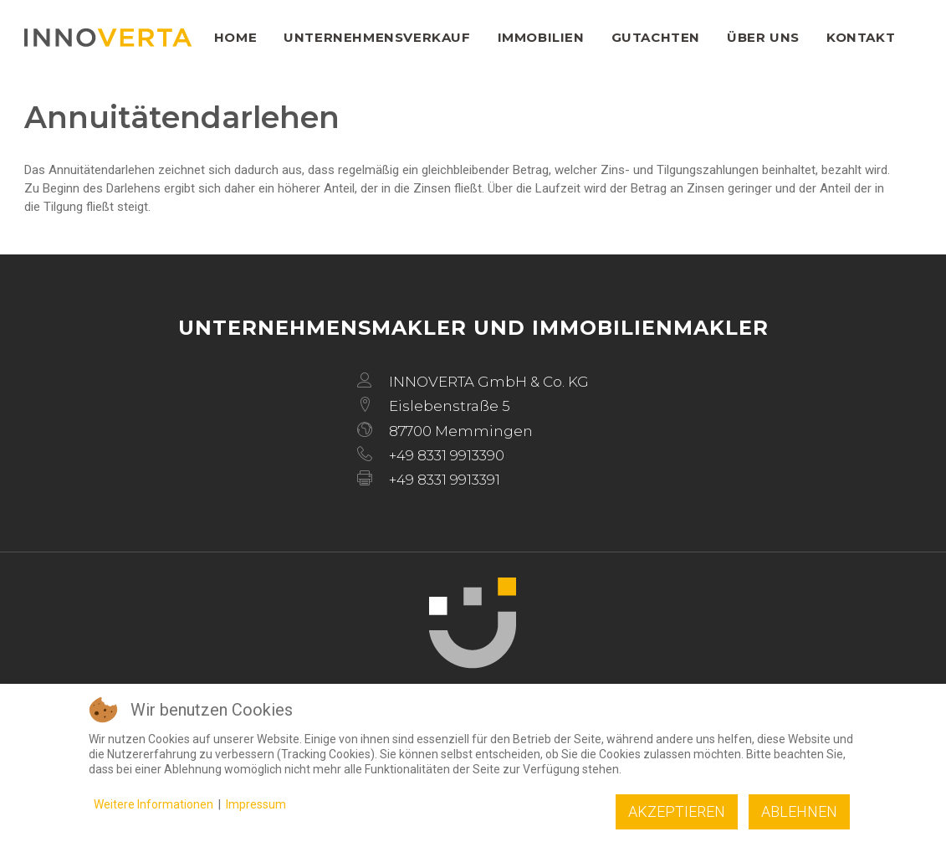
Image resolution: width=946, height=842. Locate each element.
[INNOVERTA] (108, 37)
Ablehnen (799, 811)
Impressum (256, 804)
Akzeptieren (676, 811)
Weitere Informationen (153, 804)
